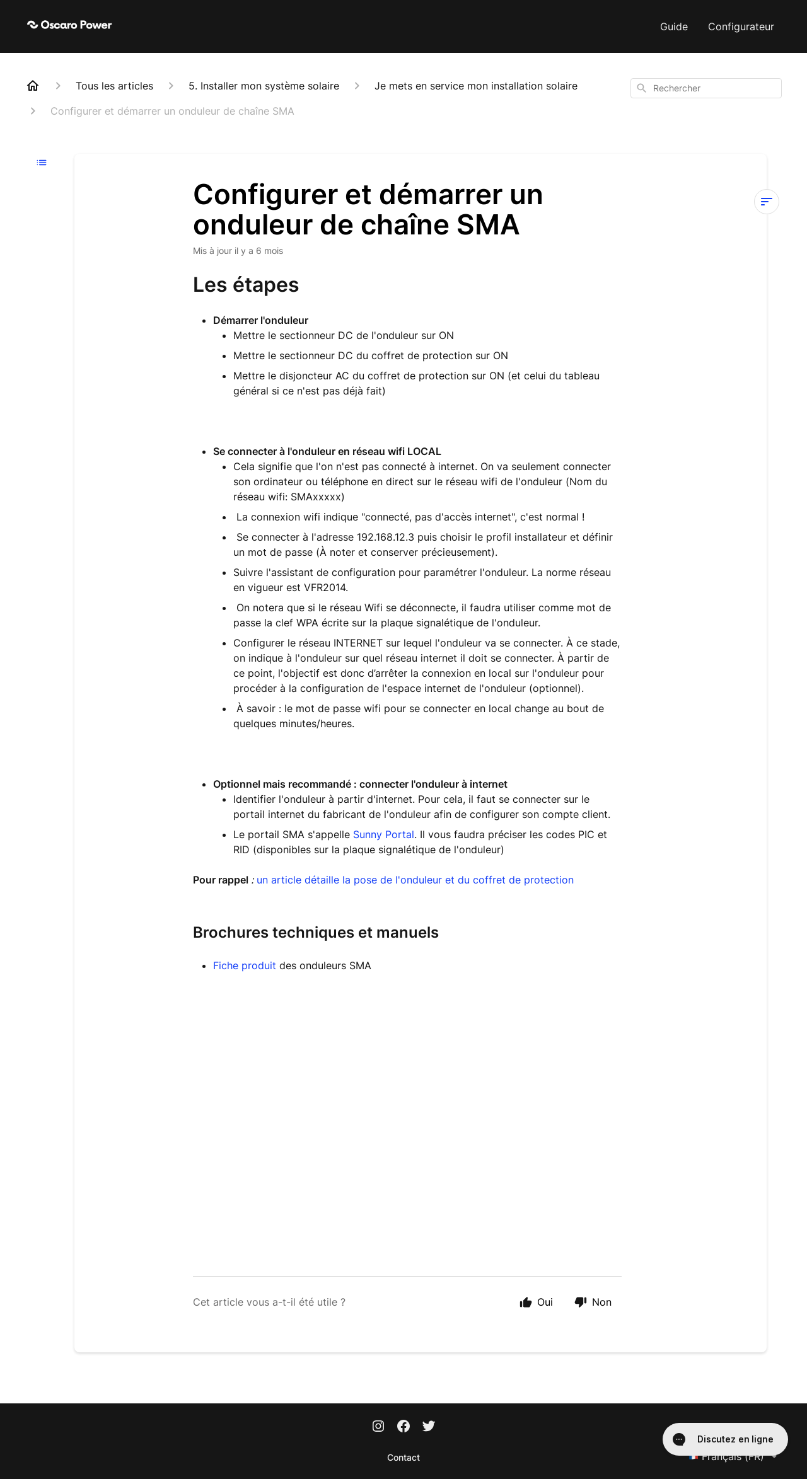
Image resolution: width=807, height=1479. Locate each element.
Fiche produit (246, 965)
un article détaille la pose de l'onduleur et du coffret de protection (415, 879)
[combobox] (706, 88)
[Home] (32, 85)
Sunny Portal (383, 834)
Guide (674, 26)
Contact (403, 1457)
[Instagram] (378, 1427)
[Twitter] (428, 1427)
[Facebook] (403, 1427)
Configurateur (741, 26)
